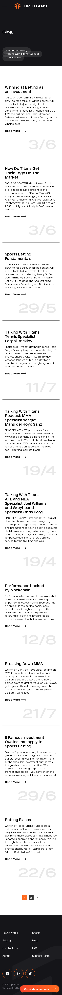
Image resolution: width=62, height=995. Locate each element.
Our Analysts (10, 948)
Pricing (6, 941)
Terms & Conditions (12, 988)
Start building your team (36, 989)
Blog (35, 941)
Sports (36, 933)
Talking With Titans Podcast (22, 54)
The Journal (13, 58)
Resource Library (16, 51)
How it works (10, 933)
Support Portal (41, 956)
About (6, 956)
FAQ (34, 948)
